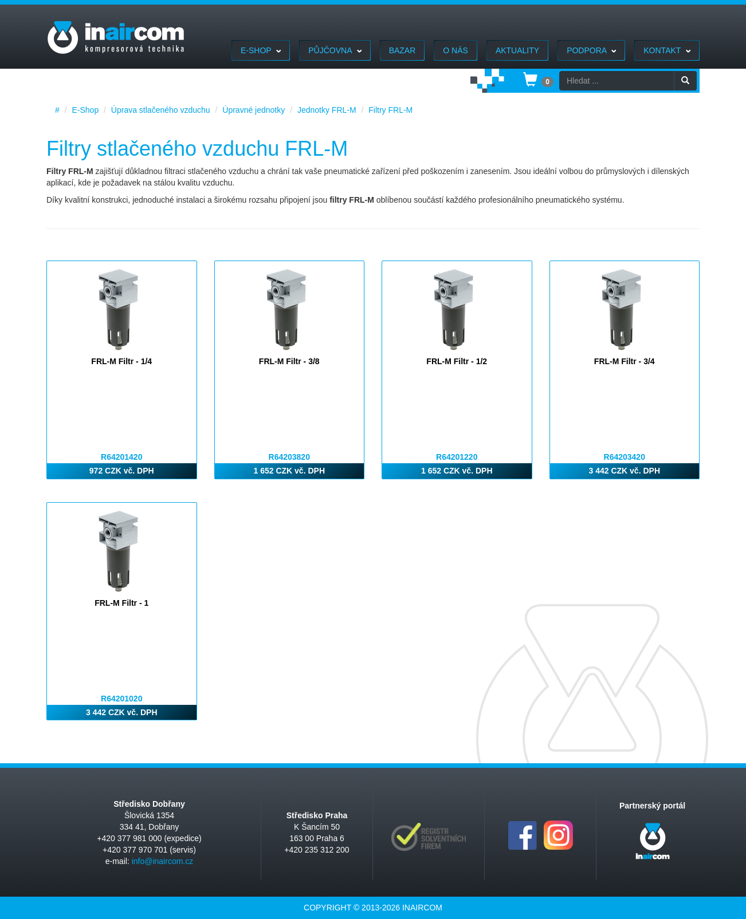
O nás (455, 50)
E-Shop (261, 50)
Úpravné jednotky (253, 110)
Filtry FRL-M (390, 110)
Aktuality (517, 50)
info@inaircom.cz (163, 861)
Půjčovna (334, 50)
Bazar (402, 50)
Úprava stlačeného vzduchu (160, 110)
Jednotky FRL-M (326, 110)
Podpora (591, 50)
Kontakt (666, 50)
